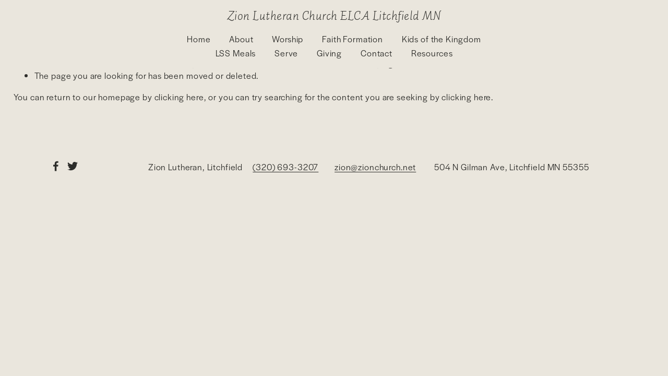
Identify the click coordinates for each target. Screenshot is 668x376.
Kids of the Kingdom (441, 39)
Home (198, 39)
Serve (286, 53)
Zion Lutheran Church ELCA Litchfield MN (334, 15)
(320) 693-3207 (285, 167)
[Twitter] (72, 166)
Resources (432, 53)
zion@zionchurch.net (375, 167)
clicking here (179, 97)
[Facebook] (56, 166)
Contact (376, 53)
